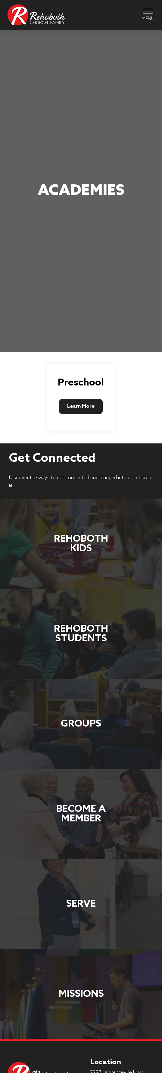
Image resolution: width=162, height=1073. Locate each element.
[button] (148, 15)
